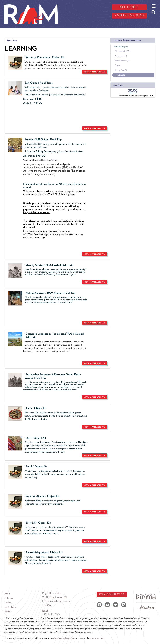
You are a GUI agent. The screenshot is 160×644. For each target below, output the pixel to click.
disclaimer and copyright (63, 638)
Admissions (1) (121, 56)
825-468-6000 (51, 614)
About (7, 593)
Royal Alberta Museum (53, 593)
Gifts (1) (118, 65)
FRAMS (7, 611)
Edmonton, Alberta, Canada (56, 601)
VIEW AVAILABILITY (94, 72)
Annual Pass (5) (121, 70)
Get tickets (129, 7)
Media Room (10, 607)
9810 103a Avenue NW (54, 597)
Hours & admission (129, 15)
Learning (8, 602)
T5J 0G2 (47, 604)
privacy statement (97, 638)
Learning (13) (120, 75)
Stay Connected (111, 594)
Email (45, 610)
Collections (9, 598)
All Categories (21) (122, 51)
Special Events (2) (122, 60)
